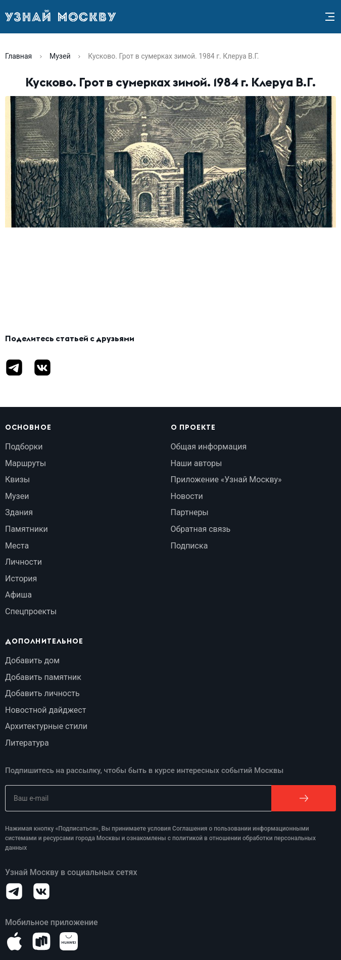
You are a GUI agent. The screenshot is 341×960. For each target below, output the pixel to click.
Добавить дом (32, 660)
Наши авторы (196, 463)
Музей (60, 56)
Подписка (189, 546)
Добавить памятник (43, 677)
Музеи (17, 496)
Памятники (26, 529)
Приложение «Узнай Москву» (226, 479)
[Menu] (330, 17)
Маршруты (25, 463)
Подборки (23, 446)
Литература (27, 743)
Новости (187, 496)
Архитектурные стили (46, 726)
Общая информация (209, 446)
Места (17, 546)
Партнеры (190, 512)
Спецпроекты (31, 611)
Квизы (17, 479)
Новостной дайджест (45, 710)
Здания (19, 512)
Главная (18, 56)
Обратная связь (201, 529)
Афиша (18, 595)
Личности (23, 562)
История (21, 578)
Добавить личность (42, 693)
